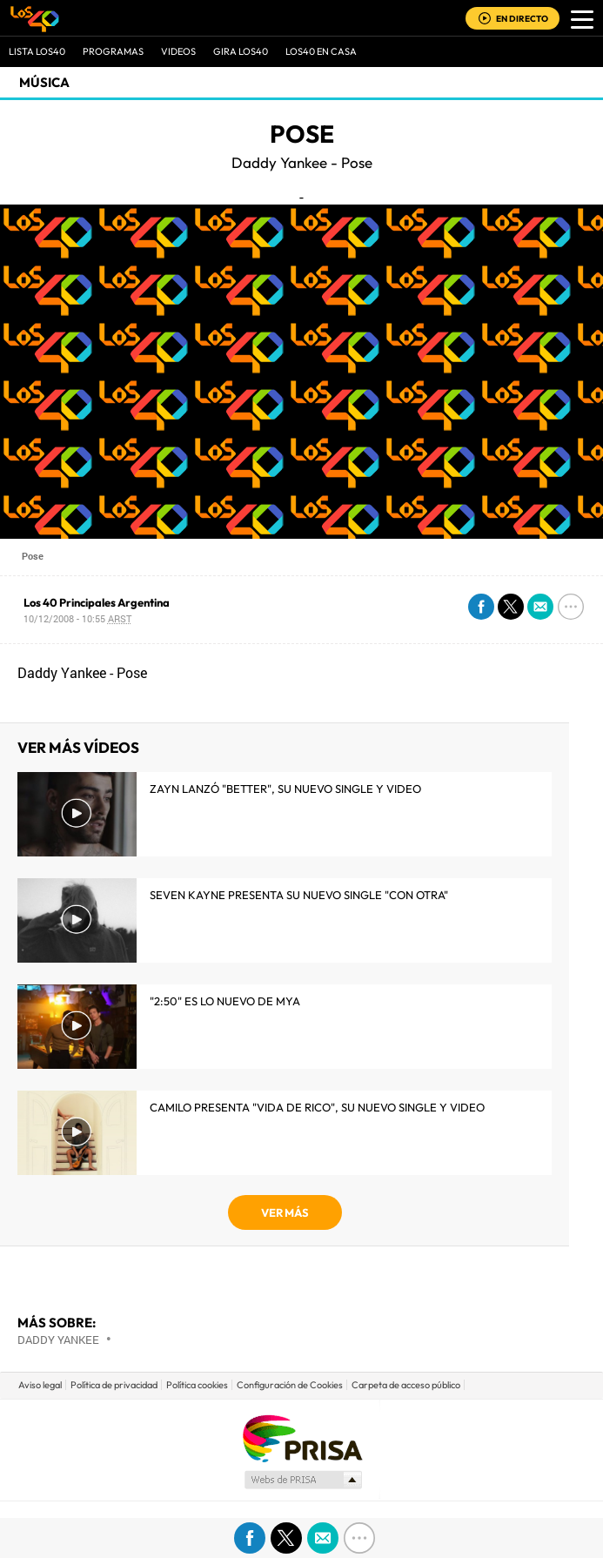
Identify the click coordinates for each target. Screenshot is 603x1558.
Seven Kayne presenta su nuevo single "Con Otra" (299, 895)
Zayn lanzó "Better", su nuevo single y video (285, 789)
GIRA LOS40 (240, 51)
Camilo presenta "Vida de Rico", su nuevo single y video (317, 1107)
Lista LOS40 (37, 51)
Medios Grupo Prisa (302, 1479)
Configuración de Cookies (290, 1385)
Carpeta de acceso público (406, 1385)
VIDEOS (178, 51)
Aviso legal (40, 1385)
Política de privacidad (113, 1385)
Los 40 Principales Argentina (96, 602)
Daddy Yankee (58, 1339)
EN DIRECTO (522, 18)
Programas (113, 51)
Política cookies (197, 1385)
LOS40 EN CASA (321, 51)
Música (44, 82)
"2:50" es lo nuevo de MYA (225, 1001)
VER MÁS (285, 1212)
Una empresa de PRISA (302, 1437)
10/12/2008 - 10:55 (77, 618)
